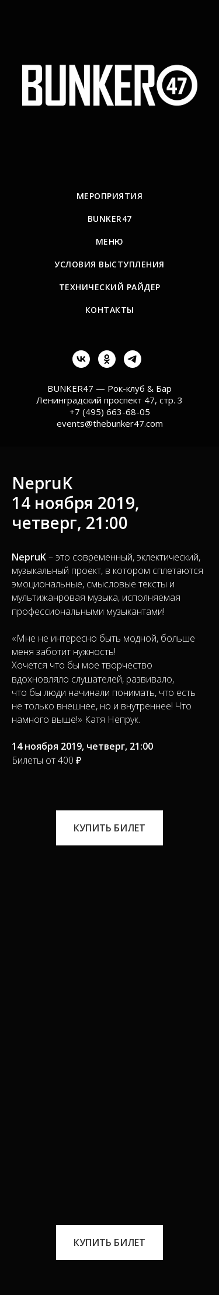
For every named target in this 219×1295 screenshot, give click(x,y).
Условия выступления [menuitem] (109, 264)
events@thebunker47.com (110, 423)
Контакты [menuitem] (109, 309)
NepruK (29, 557)
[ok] (107, 365)
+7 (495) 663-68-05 (109, 411)
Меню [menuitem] (110, 241)
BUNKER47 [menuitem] (110, 218)
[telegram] (132, 365)
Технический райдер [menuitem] (110, 287)
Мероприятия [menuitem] (110, 195)
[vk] (81, 365)
